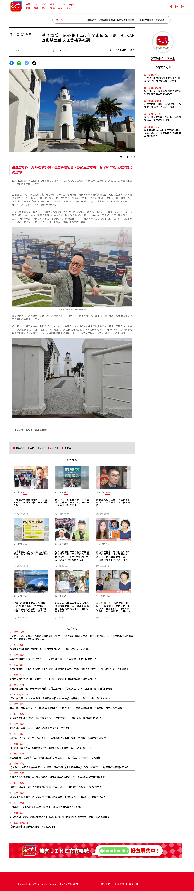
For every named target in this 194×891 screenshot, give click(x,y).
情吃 (44, 4)
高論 (44, 8)
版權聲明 (119, 884)
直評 (52, 8)
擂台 (60, 8)
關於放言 (70, 8)
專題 (28, 4)
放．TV (61, 4)
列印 (132, 156)
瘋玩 (52, 4)
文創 (36, 4)
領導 (36, 8)
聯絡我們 (133, 884)
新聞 (28, 8)
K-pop (72, 4)
